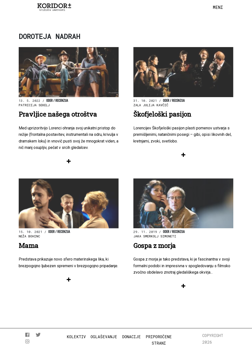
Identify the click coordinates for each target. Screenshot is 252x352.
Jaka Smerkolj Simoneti (154, 236)
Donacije (131, 336)
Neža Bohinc (29, 236)
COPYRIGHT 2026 (212, 338)
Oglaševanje (104, 336)
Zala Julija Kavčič (150, 105)
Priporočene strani (159, 340)
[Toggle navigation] (218, 7)
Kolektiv (76, 336)
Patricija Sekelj (34, 105)
